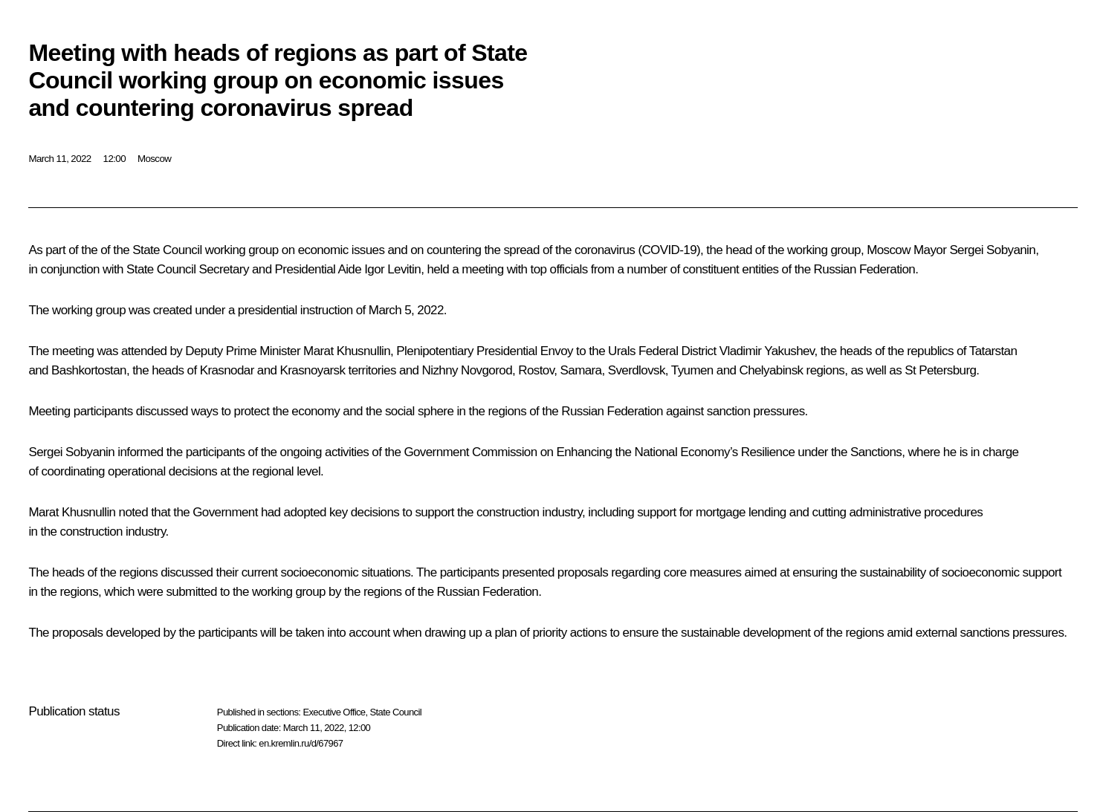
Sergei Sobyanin (992, 250)
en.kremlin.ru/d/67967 (301, 743)
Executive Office (334, 712)
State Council (396, 712)
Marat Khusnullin (346, 351)
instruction (326, 310)
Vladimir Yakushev (767, 351)
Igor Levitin (392, 269)
